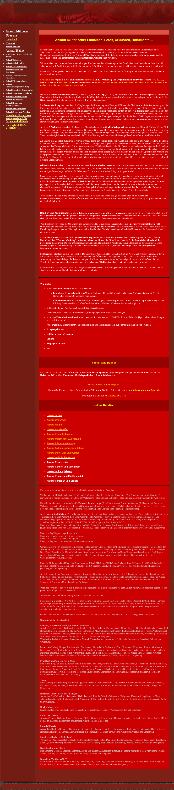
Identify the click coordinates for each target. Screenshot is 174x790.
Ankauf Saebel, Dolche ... (16, 63)
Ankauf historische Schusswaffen (19, 90)
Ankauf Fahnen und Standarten (19, 93)
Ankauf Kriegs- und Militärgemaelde (14, 104)
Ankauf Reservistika (14, 100)
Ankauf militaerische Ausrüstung (14, 71)
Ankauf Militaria (13, 47)
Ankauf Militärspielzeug (16, 109)
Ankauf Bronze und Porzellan (18, 112)
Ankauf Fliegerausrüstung (16, 81)
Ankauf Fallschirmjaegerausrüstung (17, 85)
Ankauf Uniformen (14, 60)
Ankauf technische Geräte (16, 96)
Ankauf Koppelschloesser (16, 66)
